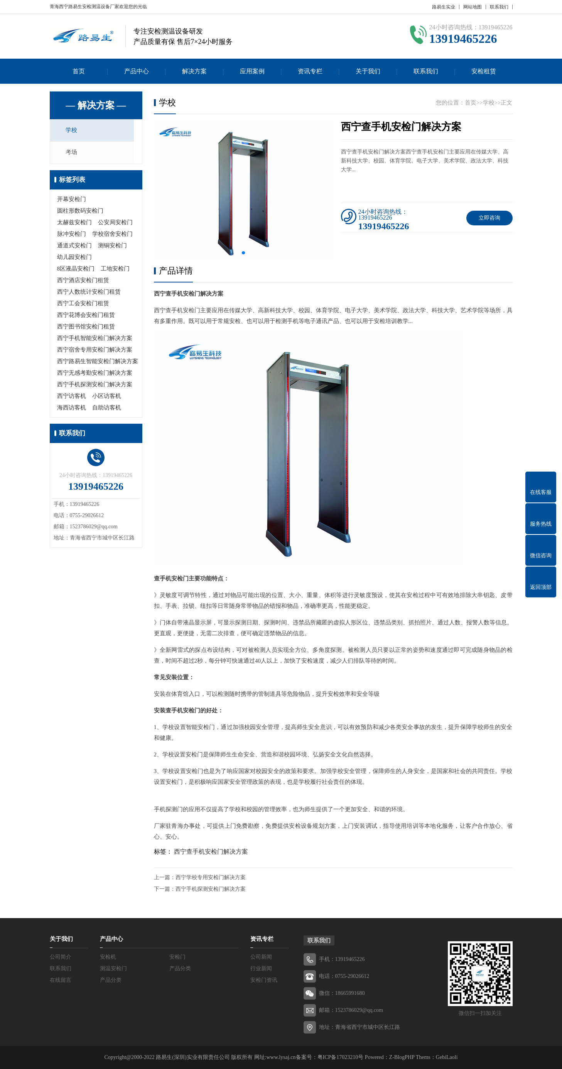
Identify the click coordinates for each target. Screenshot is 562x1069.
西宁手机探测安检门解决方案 (94, 385)
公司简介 (60, 957)
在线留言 (60, 980)
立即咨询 (489, 218)
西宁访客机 (71, 397)
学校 (73, 131)
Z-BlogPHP (402, 1057)
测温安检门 (113, 968)
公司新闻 (261, 957)
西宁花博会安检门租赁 (86, 316)
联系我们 (499, 7)
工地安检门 (115, 270)
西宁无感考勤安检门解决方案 (94, 374)
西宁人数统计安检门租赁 (89, 293)
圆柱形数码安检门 (80, 212)
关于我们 (368, 71)
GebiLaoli (447, 1057)
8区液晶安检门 (76, 270)
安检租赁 (483, 71)
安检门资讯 (263, 980)
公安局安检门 (115, 223)
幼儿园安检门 (74, 258)
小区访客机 (106, 397)
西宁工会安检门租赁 (83, 304)
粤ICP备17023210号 (340, 1057)
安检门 (177, 957)
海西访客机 (71, 409)
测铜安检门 (112, 247)
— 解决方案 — (96, 105)
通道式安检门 (74, 247)
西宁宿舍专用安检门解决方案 (94, 351)
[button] (243, 252)
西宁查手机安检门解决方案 (211, 851)
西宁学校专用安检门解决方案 (211, 877)
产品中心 (136, 71)
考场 (73, 154)
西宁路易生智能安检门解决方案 (97, 362)
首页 (79, 71)
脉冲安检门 (71, 235)
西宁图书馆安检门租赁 (86, 328)
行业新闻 (261, 968)
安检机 (108, 957)
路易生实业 (443, 7)
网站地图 (472, 7)
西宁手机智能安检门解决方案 (94, 339)
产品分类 (180, 968)
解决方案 (194, 71)
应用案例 (252, 71)
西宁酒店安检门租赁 (83, 281)
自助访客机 (106, 409)
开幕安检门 (71, 200)
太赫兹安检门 (74, 223)
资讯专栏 (310, 71)
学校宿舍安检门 (112, 235)
